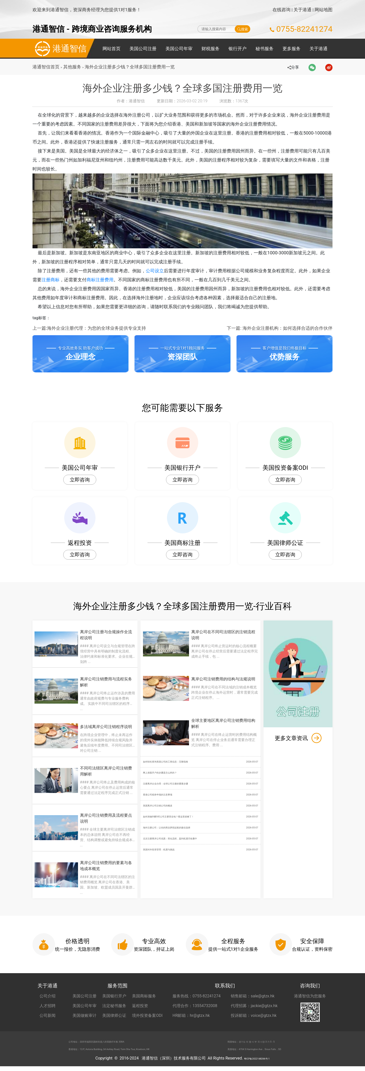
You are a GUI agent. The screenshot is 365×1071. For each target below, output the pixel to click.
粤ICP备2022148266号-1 (257, 1063)
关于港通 (303, 9)
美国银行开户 (114, 996)
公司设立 (159, 270)
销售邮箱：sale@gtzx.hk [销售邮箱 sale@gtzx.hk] (252, 996)
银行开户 (237, 48)
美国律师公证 (114, 1015)
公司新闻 (48, 1015)
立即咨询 (80, 480)
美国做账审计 (84, 1015)
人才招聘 (48, 1005)
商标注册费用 (104, 279)
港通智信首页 (46, 66)
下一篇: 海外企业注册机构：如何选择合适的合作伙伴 (279, 328)
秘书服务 (265, 48)
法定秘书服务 (114, 1005)
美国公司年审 (179, 48)
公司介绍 (48, 996)
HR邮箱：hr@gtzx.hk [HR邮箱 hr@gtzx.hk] (191, 1015)
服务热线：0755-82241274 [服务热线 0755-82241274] (196, 996)
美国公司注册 (143, 48)
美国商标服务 (144, 996)
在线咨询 (281, 9)
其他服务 (73, 66)
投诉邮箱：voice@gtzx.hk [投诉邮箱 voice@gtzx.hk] (253, 1015)
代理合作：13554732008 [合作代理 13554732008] (194, 1005)
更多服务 (291, 48)
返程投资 (140, 1005)
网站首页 (111, 48)
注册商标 (55, 279)
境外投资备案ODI (147, 1015)
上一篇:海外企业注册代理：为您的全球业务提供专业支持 (89, 328)
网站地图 (323, 9)
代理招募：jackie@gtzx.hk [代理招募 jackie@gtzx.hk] (254, 1005)
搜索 (242, 28)
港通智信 (59, 48)
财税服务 (211, 48)
